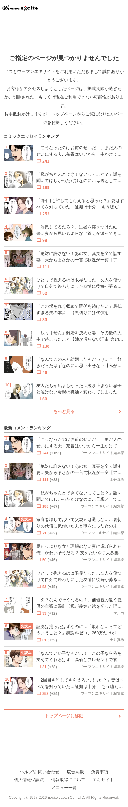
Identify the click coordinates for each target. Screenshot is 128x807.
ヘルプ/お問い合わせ (39, 771)
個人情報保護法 (29, 779)
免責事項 (99, 771)
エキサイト (103, 779)
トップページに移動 (64, 715)
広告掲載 (75, 771)
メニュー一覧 (64, 787)
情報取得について (68, 779)
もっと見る (64, 411)
